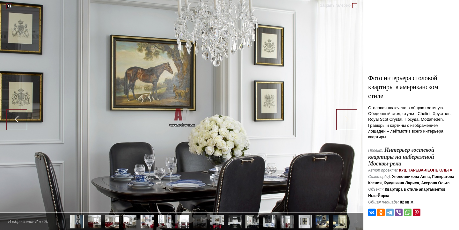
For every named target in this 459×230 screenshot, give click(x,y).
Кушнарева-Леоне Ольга (425, 170)
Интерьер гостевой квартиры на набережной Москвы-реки (401, 157)
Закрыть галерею (335, 5)
